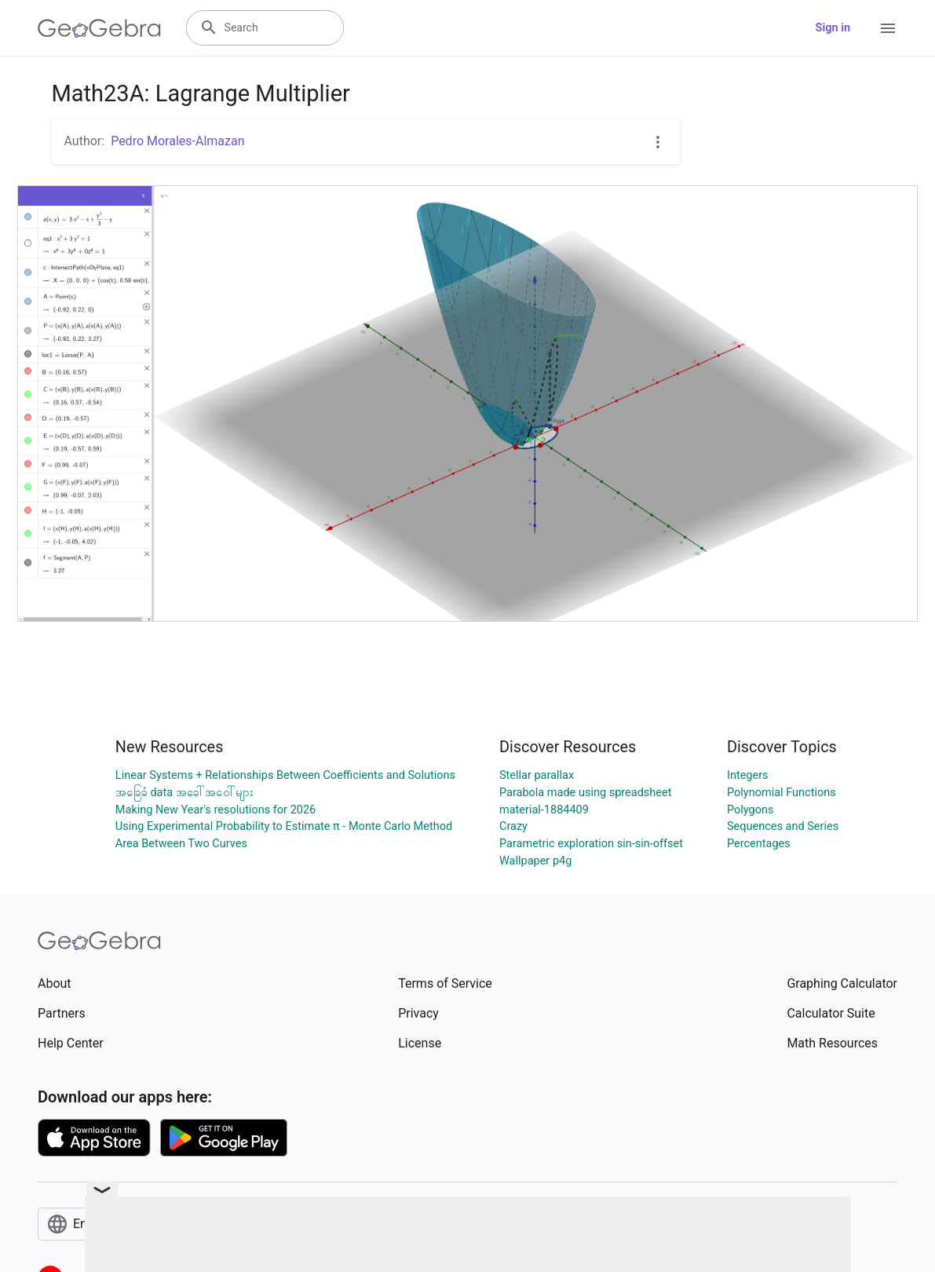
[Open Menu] (887, 28)
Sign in (833, 28)
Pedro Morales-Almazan (177, 140)
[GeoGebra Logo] (99, 28)
